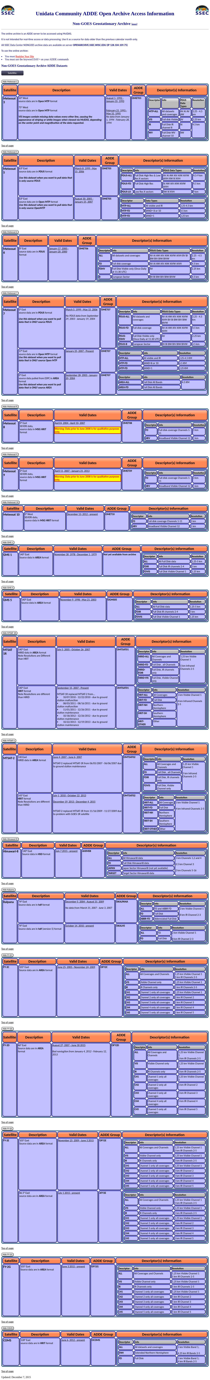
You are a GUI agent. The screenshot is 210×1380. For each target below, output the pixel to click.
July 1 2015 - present (69, 1192)
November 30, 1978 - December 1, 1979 (75, 554)
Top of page (7, 145)
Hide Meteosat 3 (10, 81)
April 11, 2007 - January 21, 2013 (72, 470)
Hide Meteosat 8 (10, 406)
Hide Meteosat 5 (10, 152)
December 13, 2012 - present (82, 514)
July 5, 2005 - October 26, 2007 (73, 649)
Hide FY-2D (7, 1028)
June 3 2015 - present (73, 1266)
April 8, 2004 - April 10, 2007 (70, 423)
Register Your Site (25, 56)
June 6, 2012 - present (73, 1340)
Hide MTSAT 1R (9, 633)
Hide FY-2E (7, 1128)
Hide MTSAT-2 (9, 740)
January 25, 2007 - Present (80, 351)
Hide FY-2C (7, 955)
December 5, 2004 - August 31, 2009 (84, 901)
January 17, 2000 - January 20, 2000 (59, 250)
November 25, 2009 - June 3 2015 (76, 1140)
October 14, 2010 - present (79, 925)
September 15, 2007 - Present (73, 687)
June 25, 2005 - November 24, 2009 (76, 967)
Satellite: (12, 73)
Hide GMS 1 (8, 542)
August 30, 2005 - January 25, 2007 (84, 200)
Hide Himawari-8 (10, 839)
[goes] (134, 24)
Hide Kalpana (8, 889)
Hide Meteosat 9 (10, 454)
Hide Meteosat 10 (10, 502)
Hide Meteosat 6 (10, 232)
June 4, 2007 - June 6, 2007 (67, 757)
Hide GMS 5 (8, 587)
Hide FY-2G (7, 1254)
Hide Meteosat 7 (10, 293)
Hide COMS (8, 1328)
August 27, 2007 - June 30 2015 (69, 1045)
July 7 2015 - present (67, 851)
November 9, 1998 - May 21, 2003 (78, 599)
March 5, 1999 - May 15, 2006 (81, 309)
